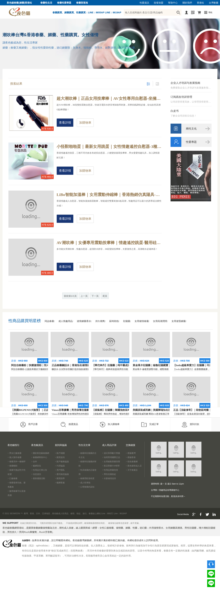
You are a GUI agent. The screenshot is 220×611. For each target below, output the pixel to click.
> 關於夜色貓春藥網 (40, 453)
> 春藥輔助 (12, 466)
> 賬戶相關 (60, 453)
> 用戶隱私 (60, 470)
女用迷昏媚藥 (179, 321)
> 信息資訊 (36, 474)
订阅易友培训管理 (181, 96)
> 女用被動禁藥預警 (111, 461)
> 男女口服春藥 (14, 453)
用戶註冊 (29, 424)
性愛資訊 (144, 3)
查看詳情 (65, 122)
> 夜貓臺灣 (131, 453)
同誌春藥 (49, 321)
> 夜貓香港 (131, 457)
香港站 (200, 3)
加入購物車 (109, 424)
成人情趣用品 (65, 321)
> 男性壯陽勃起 (109, 474)
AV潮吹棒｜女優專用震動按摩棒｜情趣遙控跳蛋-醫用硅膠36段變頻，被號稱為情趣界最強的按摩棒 (109, 242)
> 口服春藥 (12, 478)
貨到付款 (190, 424)
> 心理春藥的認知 (86, 487)
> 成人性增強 (84, 482)
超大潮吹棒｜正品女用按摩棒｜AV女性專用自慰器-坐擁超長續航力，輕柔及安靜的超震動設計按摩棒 (109, 98)
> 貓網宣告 (36, 466)
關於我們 (187, 3)
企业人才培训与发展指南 (185, 82)
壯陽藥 (126, 321)
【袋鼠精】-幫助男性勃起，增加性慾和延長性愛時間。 (119, 414)
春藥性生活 (46, 3)
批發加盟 (158, 3)
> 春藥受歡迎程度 (86, 478)
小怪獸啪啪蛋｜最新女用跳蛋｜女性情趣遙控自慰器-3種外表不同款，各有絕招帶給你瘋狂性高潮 (109, 146)
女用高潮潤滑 (160, 321)
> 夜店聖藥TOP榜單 (111, 466)
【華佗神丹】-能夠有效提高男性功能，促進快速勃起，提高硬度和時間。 (127, 369)
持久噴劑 (100, 321)
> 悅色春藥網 (132, 461)
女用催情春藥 (142, 321)
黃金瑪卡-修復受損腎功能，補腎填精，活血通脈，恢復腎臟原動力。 (166, 369)
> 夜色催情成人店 (134, 466)
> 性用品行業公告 (39, 470)
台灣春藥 (213, 3)
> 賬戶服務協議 (62, 461)
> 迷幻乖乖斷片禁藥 (111, 453)
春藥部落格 (82, 3)
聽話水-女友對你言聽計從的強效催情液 (71, 369)
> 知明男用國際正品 (111, 457)
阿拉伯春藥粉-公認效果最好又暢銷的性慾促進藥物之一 (37, 369)
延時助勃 (114, 321)
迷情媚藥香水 (84, 321)
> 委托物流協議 (62, 474)
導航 (210, 12)
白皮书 (175, 110)
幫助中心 (173, 3)
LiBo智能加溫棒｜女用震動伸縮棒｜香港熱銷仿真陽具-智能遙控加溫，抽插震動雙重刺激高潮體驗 (109, 194)
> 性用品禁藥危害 (110, 470)
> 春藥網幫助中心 (39, 457)
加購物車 (85, 122)
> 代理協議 (60, 466)
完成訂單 (150, 424)
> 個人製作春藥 (14, 457)
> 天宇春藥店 (132, 470)
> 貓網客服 (60, 482)
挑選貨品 (69, 424)
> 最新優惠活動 (38, 478)
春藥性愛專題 (64, 3)
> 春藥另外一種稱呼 (16, 461)
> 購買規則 (60, 457)
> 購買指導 (60, 478)
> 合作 (34, 461)
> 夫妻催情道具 (109, 478)
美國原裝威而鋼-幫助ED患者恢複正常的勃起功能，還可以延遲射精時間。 (168, 414)
